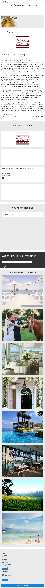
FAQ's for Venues (5, 576)
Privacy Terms (5, 565)
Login (3, 574)
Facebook (4, 555)
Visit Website (7, 115)
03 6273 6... (6, 171)
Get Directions (7, 175)
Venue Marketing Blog (6, 578)
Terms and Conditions (6, 575)
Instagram (4, 556)
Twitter (4, 558)
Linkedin (4, 560)
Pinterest (4, 559)
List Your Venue (5, 573)
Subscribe (5, 568)
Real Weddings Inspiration (7, 567)
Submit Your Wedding (6, 564)
